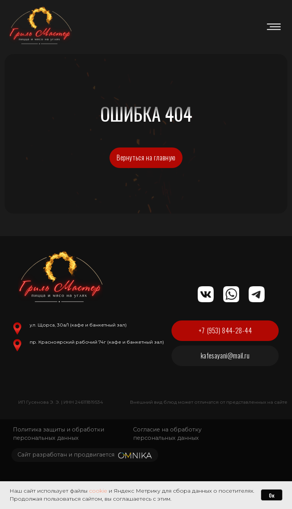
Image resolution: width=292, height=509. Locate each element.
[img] (274, 26)
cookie (98, 490)
